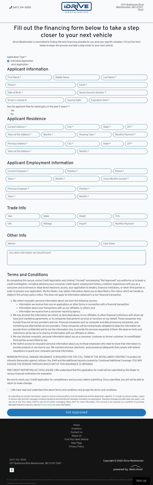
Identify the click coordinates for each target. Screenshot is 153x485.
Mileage (47, 223)
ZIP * (130, 127)
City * (70, 127)
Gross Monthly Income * (116, 178)
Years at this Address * (19, 134)
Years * (11, 178)
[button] (73, 18)
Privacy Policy (47, 405)
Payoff (82, 223)
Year (10, 216)
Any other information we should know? (30, 252)
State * (107, 127)
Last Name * (109, 77)
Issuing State (74, 100)
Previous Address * (18, 143)
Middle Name (62, 77)
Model (82, 216)
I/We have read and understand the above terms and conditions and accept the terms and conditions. (64, 390)
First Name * (14, 77)
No (12, 114)
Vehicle (11, 243)
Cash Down (109, 243)
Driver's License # (17, 100)
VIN (10, 223)
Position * (72, 171)
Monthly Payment (124, 223)
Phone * (12, 85)
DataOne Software (54, 480)
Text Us (141, 481)
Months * (48, 134)
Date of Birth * (15, 92)
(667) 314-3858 (20, 7)
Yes (12, 110)
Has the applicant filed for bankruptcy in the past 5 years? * (38, 106)
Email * (83, 85)
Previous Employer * (18, 188)
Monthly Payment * (125, 134)
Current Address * (17, 127)
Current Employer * (18, 171)
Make (46, 216)
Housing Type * (87, 134)
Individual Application (22, 61)
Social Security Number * (92, 92)
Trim (117, 216)
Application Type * (16, 57)
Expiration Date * (100, 100)
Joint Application (19, 64)
